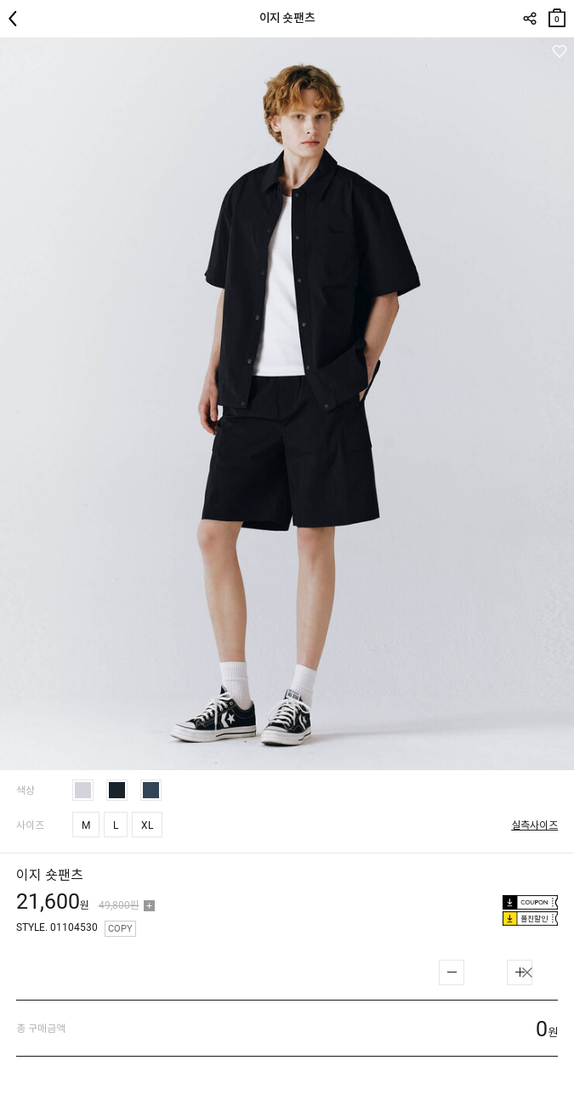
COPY (120, 928)
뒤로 (17, 18)
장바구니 (557, 14)
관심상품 (559, 51)
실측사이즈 (534, 825)
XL (147, 825)
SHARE (529, 18)
